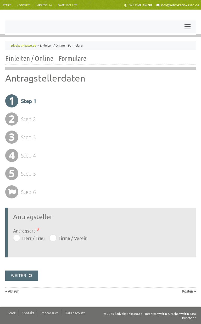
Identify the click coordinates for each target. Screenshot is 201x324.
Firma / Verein (73, 238)
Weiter (21, 275)
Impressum (44, 5)
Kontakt (23, 5)
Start (7, 5)
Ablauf (13, 291)
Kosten (187, 291)
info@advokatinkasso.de (177, 5)
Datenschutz (67, 5)
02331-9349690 (138, 5)
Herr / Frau (33, 238)
